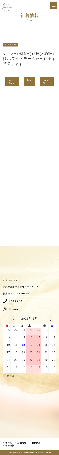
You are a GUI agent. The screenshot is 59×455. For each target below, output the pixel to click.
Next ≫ (46, 81)
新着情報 (9, 445)
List (29, 80)
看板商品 (36, 443)
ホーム (8, 443)
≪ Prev (11, 82)
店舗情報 (21, 443)
